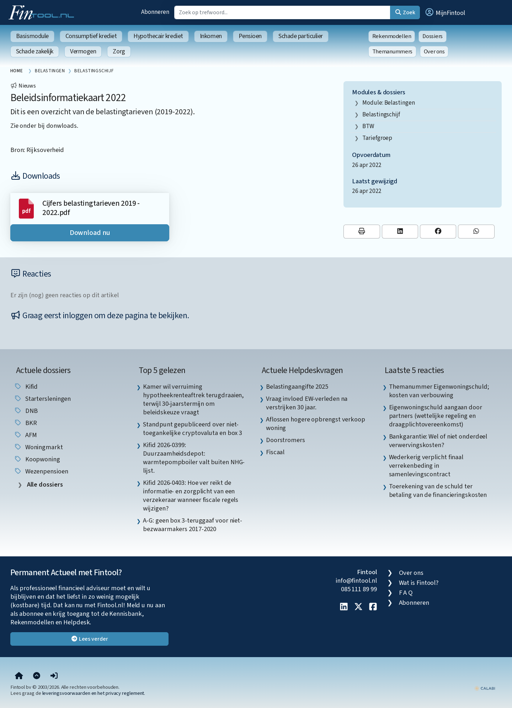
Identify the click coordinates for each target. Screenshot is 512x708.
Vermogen (83, 51)
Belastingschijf (381, 114)
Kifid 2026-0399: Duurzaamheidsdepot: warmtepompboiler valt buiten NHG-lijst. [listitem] (194, 457)
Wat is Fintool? (419, 582)
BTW (368, 126)
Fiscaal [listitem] (275, 452)
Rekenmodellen (391, 36)
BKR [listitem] (25, 423)
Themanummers (392, 51)
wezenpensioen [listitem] (41, 471)
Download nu (90, 233)
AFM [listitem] (25, 435)
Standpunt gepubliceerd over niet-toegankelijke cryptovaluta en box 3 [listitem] (192, 428)
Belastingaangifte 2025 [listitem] (297, 386)
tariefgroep (377, 137)
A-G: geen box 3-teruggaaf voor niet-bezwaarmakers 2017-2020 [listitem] (192, 525)
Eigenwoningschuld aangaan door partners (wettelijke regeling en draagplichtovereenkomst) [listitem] (435, 416)
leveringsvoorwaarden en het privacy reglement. (93, 693)
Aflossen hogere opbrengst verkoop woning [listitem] (315, 423)
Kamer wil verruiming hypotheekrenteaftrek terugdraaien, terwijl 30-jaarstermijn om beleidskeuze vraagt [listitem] (193, 399)
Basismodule (32, 36)
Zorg (119, 51)
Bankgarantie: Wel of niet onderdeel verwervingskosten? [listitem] (438, 441)
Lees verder (89, 639)
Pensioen (250, 36)
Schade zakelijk (34, 51)
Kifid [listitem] (26, 386)
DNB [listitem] (26, 410)
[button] (445, 12)
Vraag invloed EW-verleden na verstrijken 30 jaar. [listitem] (306, 403)
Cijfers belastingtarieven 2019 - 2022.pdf (91, 208)
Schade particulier (300, 36)
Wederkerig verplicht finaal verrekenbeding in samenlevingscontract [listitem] (426, 465)
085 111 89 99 (359, 589)
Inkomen (211, 36)
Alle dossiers (44, 484)
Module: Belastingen (388, 102)
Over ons (434, 51)
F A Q (406, 592)
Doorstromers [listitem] (285, 440)
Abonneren (155, 11)
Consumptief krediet (91, 36)
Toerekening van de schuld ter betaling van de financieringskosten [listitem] (438, 490)
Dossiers (432, 36)
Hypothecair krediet (158, 36)
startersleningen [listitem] (42, 398)
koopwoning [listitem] (37, 459)
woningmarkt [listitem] (38, 447)
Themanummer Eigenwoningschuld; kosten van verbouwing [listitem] (439, 391)
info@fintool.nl (356, 580)
